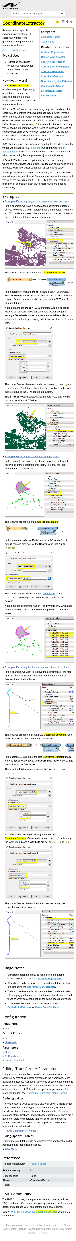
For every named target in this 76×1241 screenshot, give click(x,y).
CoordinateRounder (52, 71)
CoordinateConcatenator (55, 66)
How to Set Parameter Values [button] (19, 1131)
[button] (62, 13)
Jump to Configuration (14, 50)
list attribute (35, 148)
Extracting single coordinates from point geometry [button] (36, 201)
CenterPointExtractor (53, 57)
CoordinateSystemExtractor (57, 81)
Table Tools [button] (10, 1149)
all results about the (35, 1211)
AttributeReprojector (53, 52)
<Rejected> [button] (10, 1042)
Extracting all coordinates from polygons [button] (31, 456)
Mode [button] (7, 1052)
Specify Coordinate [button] (14, 1060)
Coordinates (47, 41)
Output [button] (7, 1038)
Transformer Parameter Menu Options (46, 1093)
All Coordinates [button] (12, 1056)
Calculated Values (50, 37)
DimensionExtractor (52, 86)
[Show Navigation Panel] (72, 5)
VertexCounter (49, 95)
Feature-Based (38, 1164)
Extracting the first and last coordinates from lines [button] (36, 667)
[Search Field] (38, 13)
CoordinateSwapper (52, 76)
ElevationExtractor (51, 90)
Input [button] (6, 1028)
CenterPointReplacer (53, 62)
